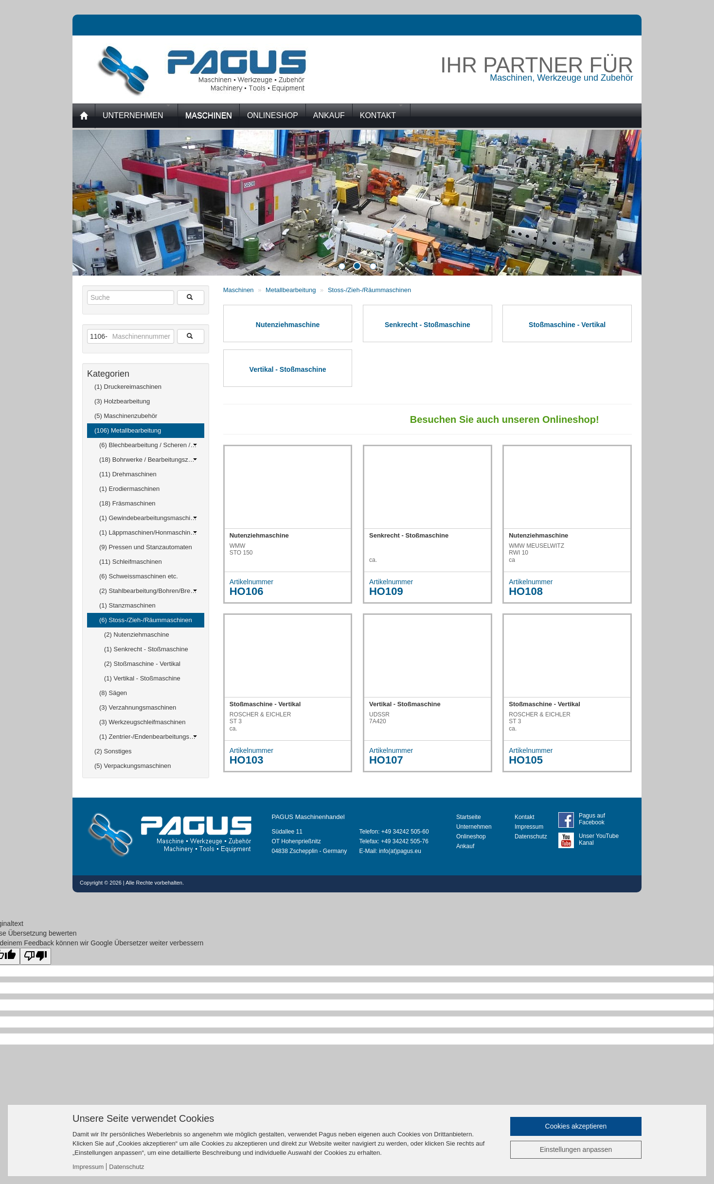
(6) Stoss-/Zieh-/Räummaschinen (148, 618)
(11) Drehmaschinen (148, 472)
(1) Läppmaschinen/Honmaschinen (148, 532)
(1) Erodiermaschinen (148, 487)
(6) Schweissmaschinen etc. (148, 574)
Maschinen (238, 290)
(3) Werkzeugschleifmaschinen (148, 720)
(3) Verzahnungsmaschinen (148, 705)
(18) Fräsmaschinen (148, 501)
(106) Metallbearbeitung (145, 428)
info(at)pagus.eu (400, 851)
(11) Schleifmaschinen (148, 560)
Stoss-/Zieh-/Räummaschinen (369, 290)
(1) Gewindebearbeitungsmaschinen (150, 518)
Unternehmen (136, 112)
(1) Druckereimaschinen (145, 385)
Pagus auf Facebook (592, 819)
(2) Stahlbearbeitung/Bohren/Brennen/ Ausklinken (151, 590)
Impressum (529, 826)
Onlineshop (471, 836)
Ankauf (465, 846)
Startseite (468, 817)
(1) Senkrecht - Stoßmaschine (146, 649)
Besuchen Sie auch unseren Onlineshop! (511, 419)
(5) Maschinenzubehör (145, 414)
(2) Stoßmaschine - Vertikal (142, 663)
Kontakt (381, 112)
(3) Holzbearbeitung (145, 399)
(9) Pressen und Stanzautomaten (148, 545)
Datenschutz (531, 836)
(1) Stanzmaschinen (148, 603)
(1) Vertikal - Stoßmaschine (142, 678)
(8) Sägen (148, 691)
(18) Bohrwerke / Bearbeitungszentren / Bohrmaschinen (151, 459)
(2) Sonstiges (145, 749)
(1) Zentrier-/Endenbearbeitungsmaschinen (151, 736)
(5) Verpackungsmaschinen (145, 764)
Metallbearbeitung (292, 290)
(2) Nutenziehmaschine (136, 634)
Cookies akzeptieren (576, 1126)
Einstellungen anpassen (576, 1149)
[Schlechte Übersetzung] (35, 956)
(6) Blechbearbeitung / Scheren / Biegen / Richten (151, 445)
